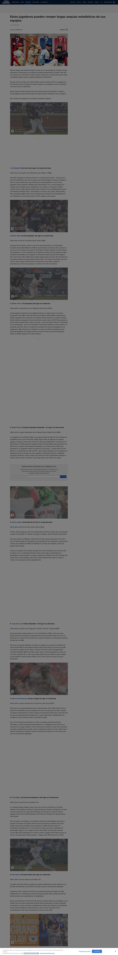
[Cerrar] (115, 951)
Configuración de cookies (85, 951)
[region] (59, 951)
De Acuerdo (97, 951)
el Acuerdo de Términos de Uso (47, 953)
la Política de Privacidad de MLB (31, 953)
